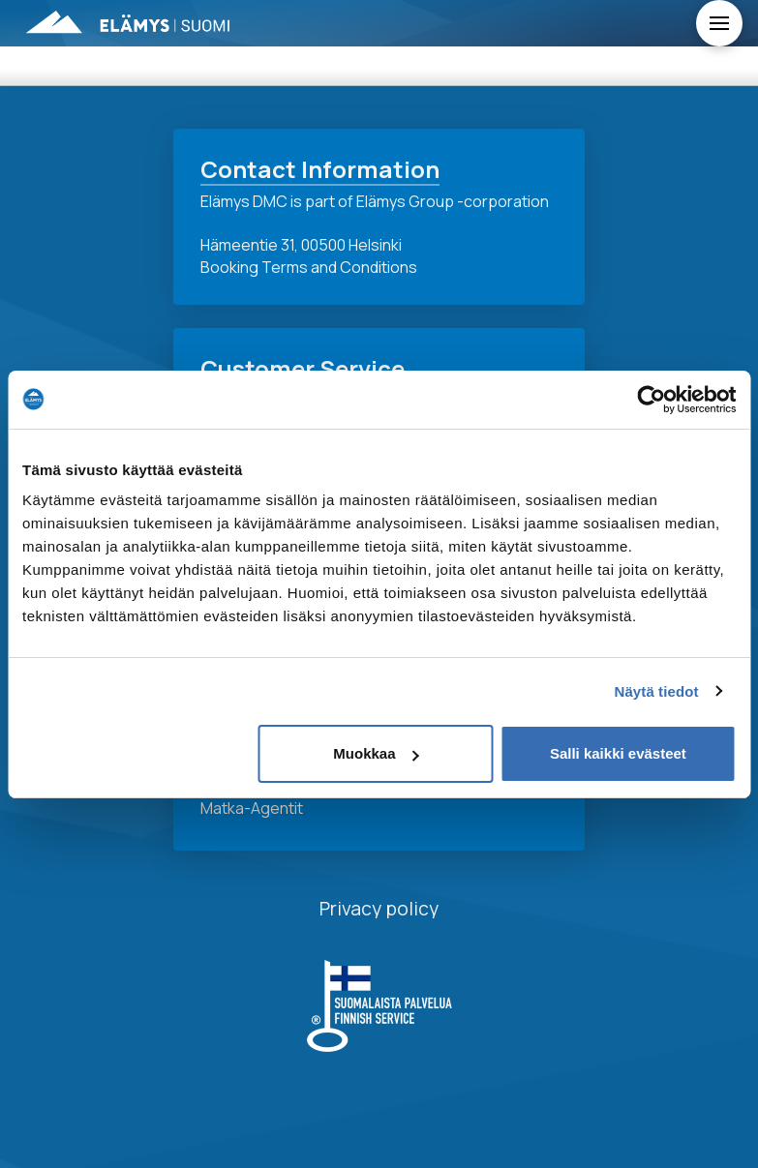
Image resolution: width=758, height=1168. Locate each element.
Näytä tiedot (657, 691)
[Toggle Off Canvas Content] (719, 23)
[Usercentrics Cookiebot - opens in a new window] (651, 399)
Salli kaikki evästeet (618, 753)
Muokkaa (375, 753)
